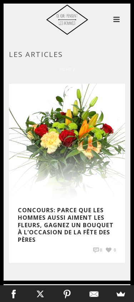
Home (65, 69)
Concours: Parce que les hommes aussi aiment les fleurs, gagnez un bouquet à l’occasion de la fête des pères (66, 225)
